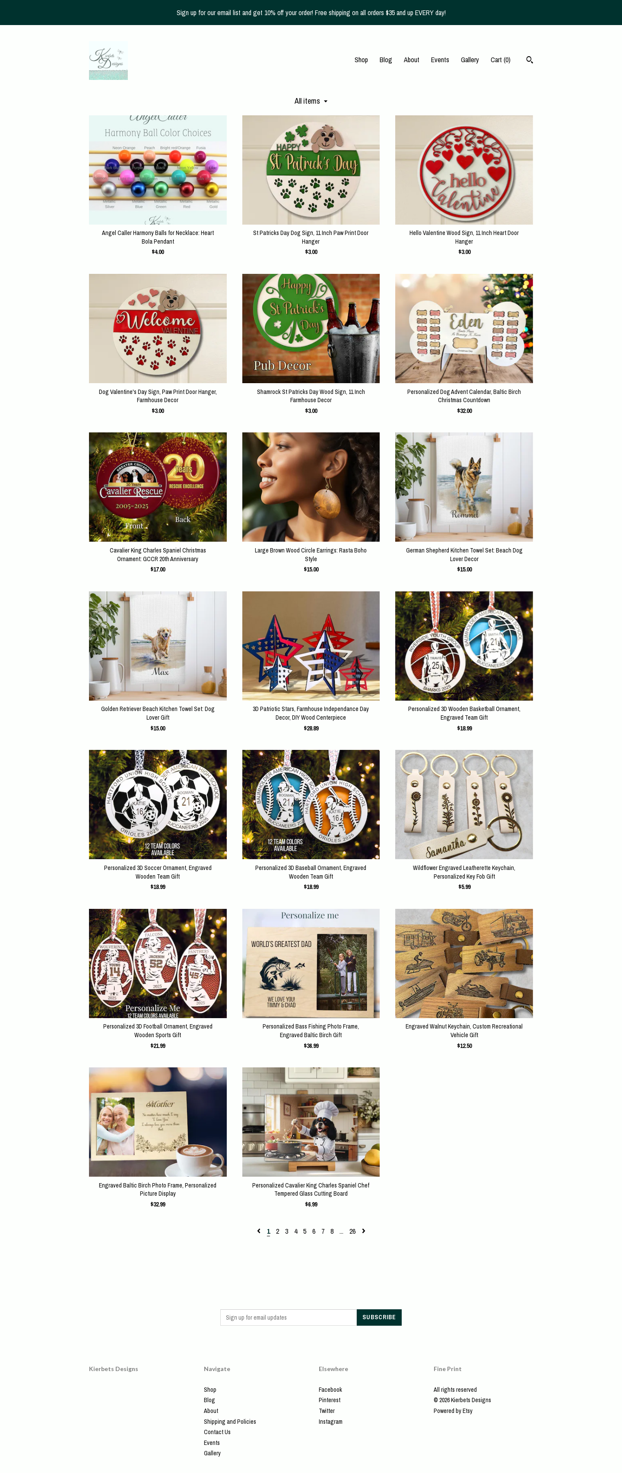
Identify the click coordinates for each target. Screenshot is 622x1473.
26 (352, 1231)
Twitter (327, 1411)
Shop (361, 59)
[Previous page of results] (260, 1231)
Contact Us (217, 1432)
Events (440, 59)
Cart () (501, 59)
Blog (386, 59)
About (411, 59)
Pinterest (329, 1400)
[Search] (530, 61)
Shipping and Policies (230, 1421)
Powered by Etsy (453, 1411)
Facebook (330, 1390)
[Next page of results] (364, 1231)
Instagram (331, 1421)
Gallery (470, 59)
